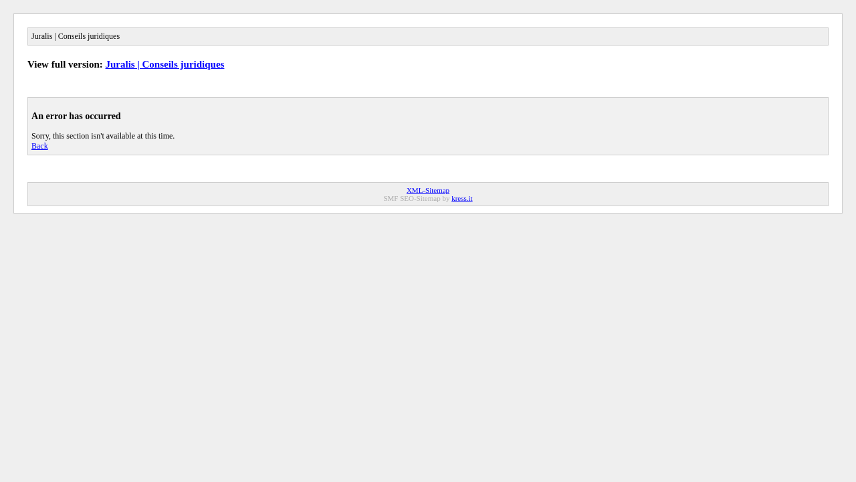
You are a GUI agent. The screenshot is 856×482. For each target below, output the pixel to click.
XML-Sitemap (428, 190)
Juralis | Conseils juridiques (165, 64)
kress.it (461, 198)
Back (39, 146)
